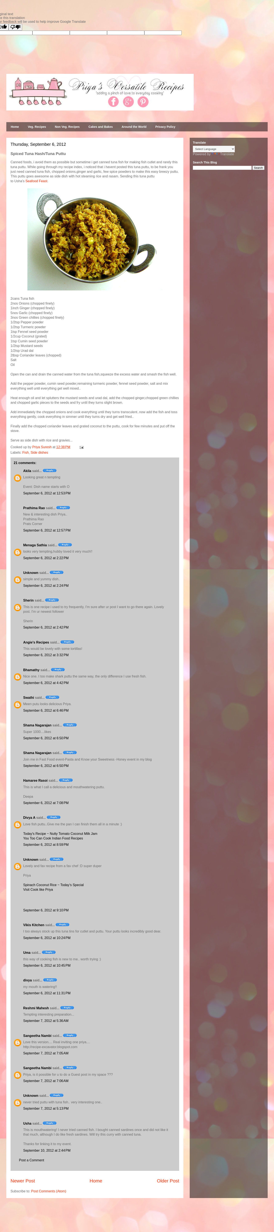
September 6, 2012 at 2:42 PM (46, 627)
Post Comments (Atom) (48, 1191)
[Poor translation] (15, 27)
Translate (223, 154)
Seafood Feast (36, 181)
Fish (25, 452)
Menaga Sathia (35, 545)
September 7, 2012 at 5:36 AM (45, 1021)
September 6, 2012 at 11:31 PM (47, 993)
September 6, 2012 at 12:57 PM (47, 530)
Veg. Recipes (37, 126)
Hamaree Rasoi (35, 780)
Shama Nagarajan (37, 725)
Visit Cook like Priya (38, 889)
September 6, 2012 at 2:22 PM (46, 558)
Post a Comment (31, 1160)
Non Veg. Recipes (67, 126)
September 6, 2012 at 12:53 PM (47, 493)
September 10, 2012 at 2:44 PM (47, 1150)
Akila (27, 471)
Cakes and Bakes (101, 126)
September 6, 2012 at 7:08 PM (46, 803)
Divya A (29, 817)
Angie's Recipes (36, 642)
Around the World (134, 126)
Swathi (28, 697)
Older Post (168, 1180)
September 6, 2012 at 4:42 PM (46, 683)
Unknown (30, 573)
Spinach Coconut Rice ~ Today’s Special (53, 885)
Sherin (28, 600)
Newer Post (23, 1180)
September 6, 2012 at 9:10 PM (46, 910)
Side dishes (39, 452)
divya (27, 980)
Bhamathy (31, 670)
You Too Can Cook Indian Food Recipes (53, 838)
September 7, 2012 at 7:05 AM (45, 1053)
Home (15, 126)
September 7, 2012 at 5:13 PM (46, 1108)
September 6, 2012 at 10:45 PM (47, 965)
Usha (27, 1123)
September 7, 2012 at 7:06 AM (45, 1081)
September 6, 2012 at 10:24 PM (47, 938)
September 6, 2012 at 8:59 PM (46, 844)
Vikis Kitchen (33, 925)
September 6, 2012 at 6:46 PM (46, 710)
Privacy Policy (165, 126)
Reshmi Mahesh (36, 1008)
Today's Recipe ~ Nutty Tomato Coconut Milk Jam (60, 833)
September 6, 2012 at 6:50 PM (46, 738)
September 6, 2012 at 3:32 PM (46, 655)
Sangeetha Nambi (37, 1036)
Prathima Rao (34, 508)
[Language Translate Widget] (214, 149)
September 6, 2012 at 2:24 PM (46, 585)
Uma (27, 952)
